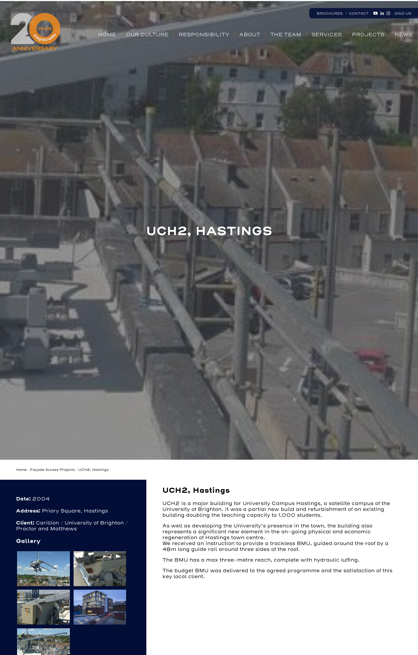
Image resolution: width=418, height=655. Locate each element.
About (249, 35)
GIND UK (403, 13)
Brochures (330, 13)
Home (107, 35)
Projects (368, 35)
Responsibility (204, 35)
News (403, 35)
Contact (359, 13)
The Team (285, 35)
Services (326, 35)
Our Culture (147, 35)
